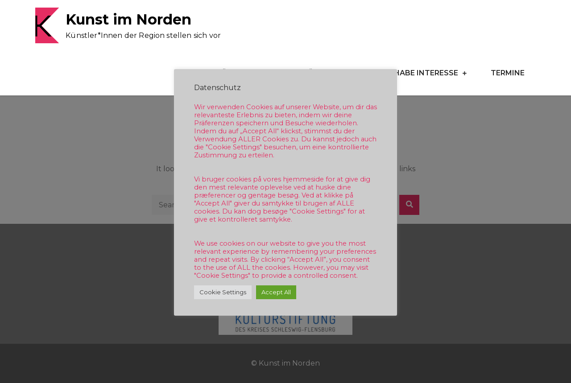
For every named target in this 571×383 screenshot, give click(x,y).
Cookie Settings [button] (222, 292)
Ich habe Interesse (418, 73)
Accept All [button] (276, 292)
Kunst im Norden (128, 19)
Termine (508, 73)
